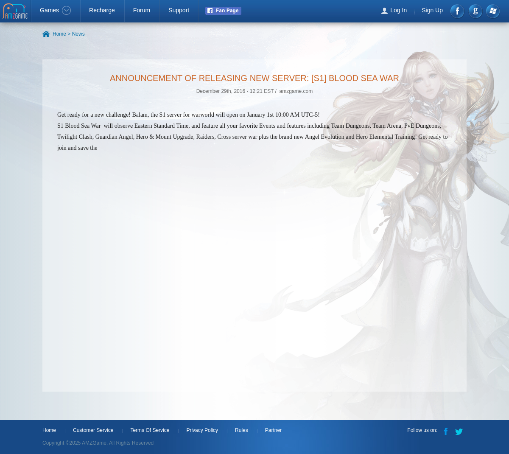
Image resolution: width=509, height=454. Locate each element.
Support (178, 10)
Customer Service (93, 430)
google (475, 11)
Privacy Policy (202, 430)
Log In (398, 10)
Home (49, 430)
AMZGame (16, 12)
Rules (241, 430)
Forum (141, 10)
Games (55, 10)
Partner (273, 430)
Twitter (459, 430)
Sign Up (432, 10)
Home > (61, 34)
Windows (492, 11)
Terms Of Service (149, 430)
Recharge (102, 10)
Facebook (457, 11)
